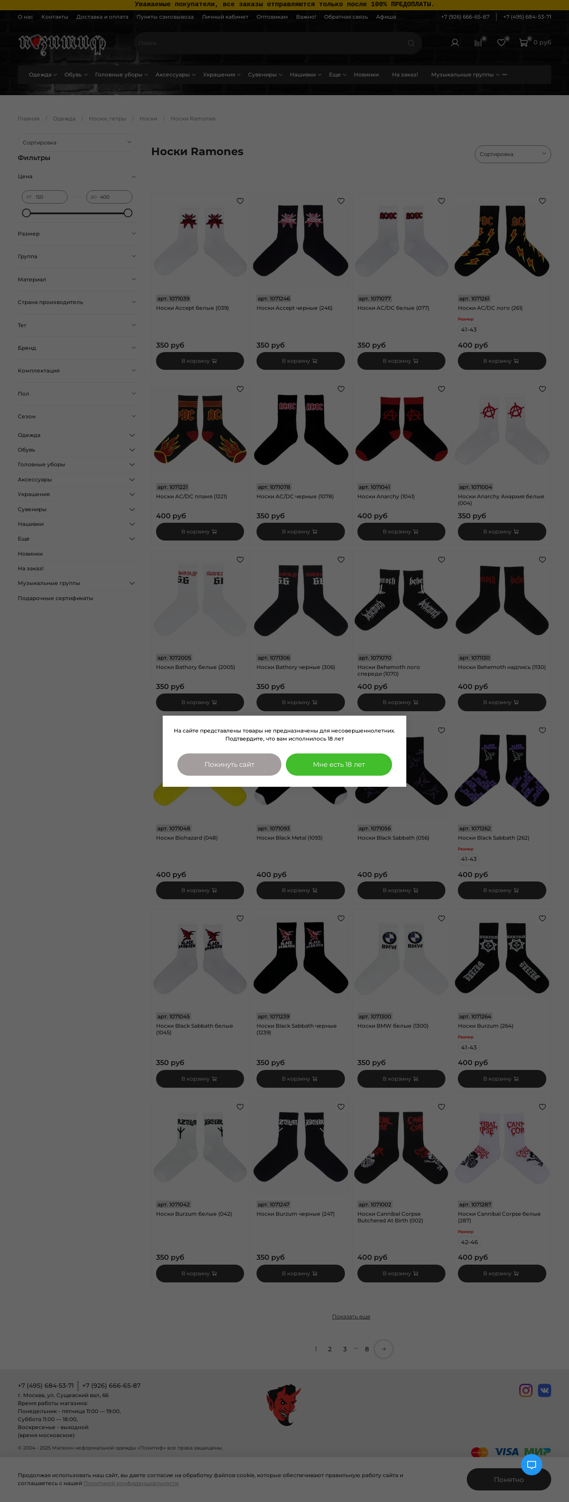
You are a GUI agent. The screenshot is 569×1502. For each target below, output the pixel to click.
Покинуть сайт (229, 764)
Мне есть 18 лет (339, 764)
